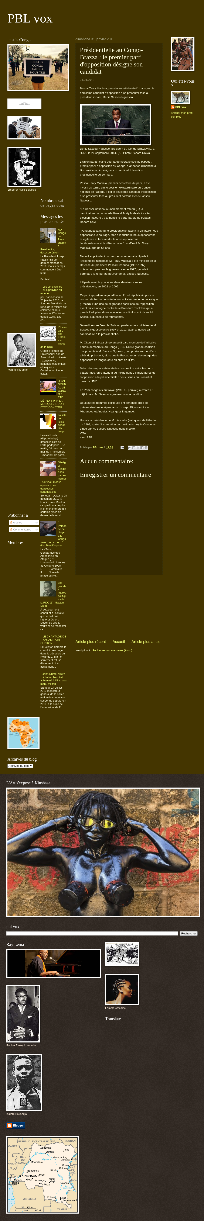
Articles (16, 522)
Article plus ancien (147, 642)
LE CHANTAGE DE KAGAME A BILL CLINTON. (53, 640)
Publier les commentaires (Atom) (112, 650)
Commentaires (20, 529)
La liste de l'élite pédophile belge (62, 423)
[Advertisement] (119, 607)
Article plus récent (90, 642)
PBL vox (30, 18)
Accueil (118, 642)
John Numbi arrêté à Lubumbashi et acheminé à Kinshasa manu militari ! (53, 678)
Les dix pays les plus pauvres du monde (51, 290)
